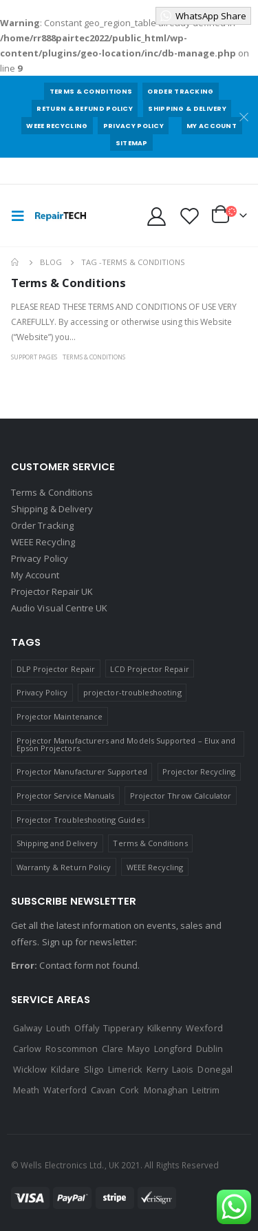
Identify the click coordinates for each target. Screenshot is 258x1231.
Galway (27, 1028)
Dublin (209, 1048)
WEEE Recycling (56, 125)
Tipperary (123, 1028)
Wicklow (30, 1069)
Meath (26, 1090)
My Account (211, 125)
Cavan (103, 1090)
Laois (182, 1069)
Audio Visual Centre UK (59, 608)
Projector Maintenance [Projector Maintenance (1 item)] (60, 716)
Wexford (204, 1028)
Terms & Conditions (91, 91)
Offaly (86, 1028)
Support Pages (34, 357)
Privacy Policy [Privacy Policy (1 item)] (42, 692)
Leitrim (205, 1090)
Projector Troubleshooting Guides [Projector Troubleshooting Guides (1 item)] (80, 819)
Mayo (138, 1048)
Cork (129, 1090)
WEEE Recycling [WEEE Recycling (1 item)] (155, 867)
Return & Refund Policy (84, 108)
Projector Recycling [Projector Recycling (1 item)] (198, 771)
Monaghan (166, 1090)
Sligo (94, 1069)
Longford (173, 1048)
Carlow (27, 1048)
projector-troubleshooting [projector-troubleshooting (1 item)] (132, 692)
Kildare (65, 1069)
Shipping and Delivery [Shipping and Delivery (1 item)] (57, 843)
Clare (112, 1048)
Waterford (65, 1090)
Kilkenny (164, 1028)
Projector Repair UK (52, 591)
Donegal (214, 1069)
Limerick (125, 1069)
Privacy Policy (133, 125)
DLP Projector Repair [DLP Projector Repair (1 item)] (56, 669)
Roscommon (71, 1048)
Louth (57, 1028)
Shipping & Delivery (187, 108)
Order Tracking (180, 91)
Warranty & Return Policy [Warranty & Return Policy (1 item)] (64, 867)
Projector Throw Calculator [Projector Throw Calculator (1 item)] (181, 795)
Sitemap (132, 142)
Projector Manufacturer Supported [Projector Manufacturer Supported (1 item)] (82, 771)
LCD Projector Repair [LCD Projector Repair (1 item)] (149, 669)
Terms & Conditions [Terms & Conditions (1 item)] (150, 843)
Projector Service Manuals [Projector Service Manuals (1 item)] (66, 795)
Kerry (157, 1069)
